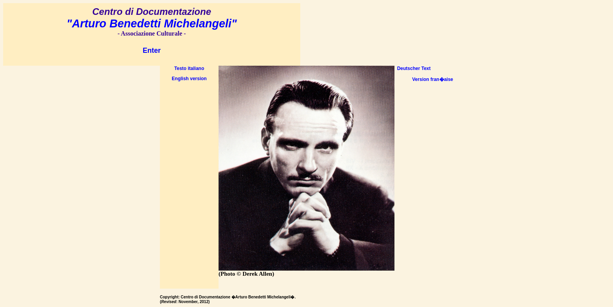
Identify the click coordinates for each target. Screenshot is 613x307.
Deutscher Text (412, 68)
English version (189, 78)
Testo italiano (189, 68)
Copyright (169, 297)
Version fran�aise (432, 79)
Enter (152, 50)
